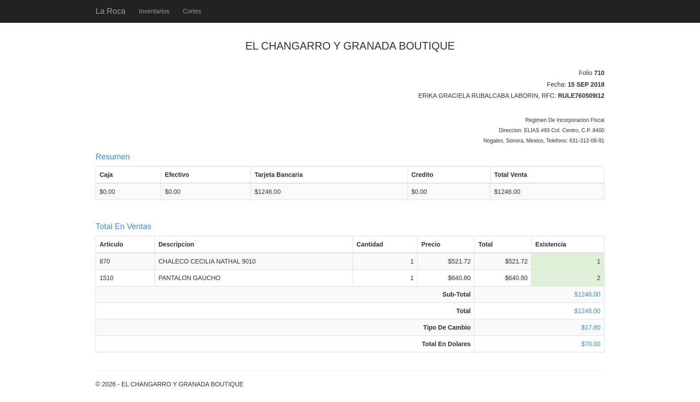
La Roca (110, 11)
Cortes (192, 11)
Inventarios (154, 11)
